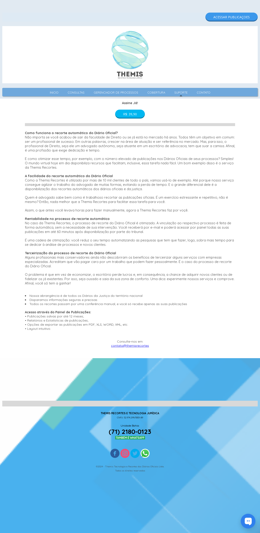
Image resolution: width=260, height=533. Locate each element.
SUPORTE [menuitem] (181, 92)
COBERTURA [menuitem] (156, 92)
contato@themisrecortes (130, 346)
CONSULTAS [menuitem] (76, 92)
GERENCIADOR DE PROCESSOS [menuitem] (116, 92)
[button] (231, 17)
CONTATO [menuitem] (203, 92)
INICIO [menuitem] (54, 92)
